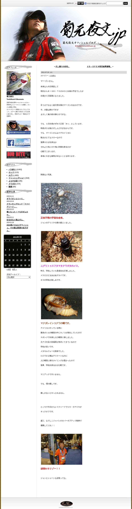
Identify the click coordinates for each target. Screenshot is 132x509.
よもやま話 (13, 181)
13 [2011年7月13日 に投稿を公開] (13, 255)
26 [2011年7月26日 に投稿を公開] (9, 265)
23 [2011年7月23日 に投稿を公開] (25, 260)
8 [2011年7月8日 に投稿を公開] (21, 250)
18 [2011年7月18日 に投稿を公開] (5, 260)
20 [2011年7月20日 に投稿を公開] (13, 260)
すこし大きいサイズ (79, 3)
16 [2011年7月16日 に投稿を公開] (25, 255)
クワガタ (12, 184)
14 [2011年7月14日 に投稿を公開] (17, 255)
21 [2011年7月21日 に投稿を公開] (17, 260)
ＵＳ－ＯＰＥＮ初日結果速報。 (99, 66)
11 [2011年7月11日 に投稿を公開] (5, 255)
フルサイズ (82, 3)
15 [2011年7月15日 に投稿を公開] (21, 255)
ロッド (11, 172)
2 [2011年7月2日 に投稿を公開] (25, 244)
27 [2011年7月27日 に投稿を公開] (13, 265)
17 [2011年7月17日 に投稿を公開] (29, 255)
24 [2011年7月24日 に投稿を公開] (29, 260)
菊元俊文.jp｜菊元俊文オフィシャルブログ (66, 33)
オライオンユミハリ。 (15, 199)
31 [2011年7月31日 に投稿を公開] (29, 265)
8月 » (14, 269)
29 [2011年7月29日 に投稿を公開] (21, 265)
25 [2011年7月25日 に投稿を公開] (5, 265)
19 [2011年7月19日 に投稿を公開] (9, 260)
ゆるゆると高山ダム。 (15, 220)
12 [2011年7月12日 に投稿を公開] (9, 255)
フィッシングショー (17, 178)
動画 (10, 187)
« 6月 (9, 269)
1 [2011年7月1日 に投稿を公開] (21, 244)
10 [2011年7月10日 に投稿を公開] (29, 250)
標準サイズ (75, 3)
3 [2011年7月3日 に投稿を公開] (29, 244)
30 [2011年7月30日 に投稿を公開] (25, 265)
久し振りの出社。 (63, 66)
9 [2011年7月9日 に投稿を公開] (25, 250)
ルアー (11, 175)
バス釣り (12, 169)
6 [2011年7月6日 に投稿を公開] (13, 250)
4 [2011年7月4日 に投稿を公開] (5, 250)
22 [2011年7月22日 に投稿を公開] (21, 260)
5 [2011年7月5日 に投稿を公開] (9, 250)
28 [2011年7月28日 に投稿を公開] (17, 265)
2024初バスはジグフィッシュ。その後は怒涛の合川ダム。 (17, 228)
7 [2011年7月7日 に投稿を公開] (17, 250)
